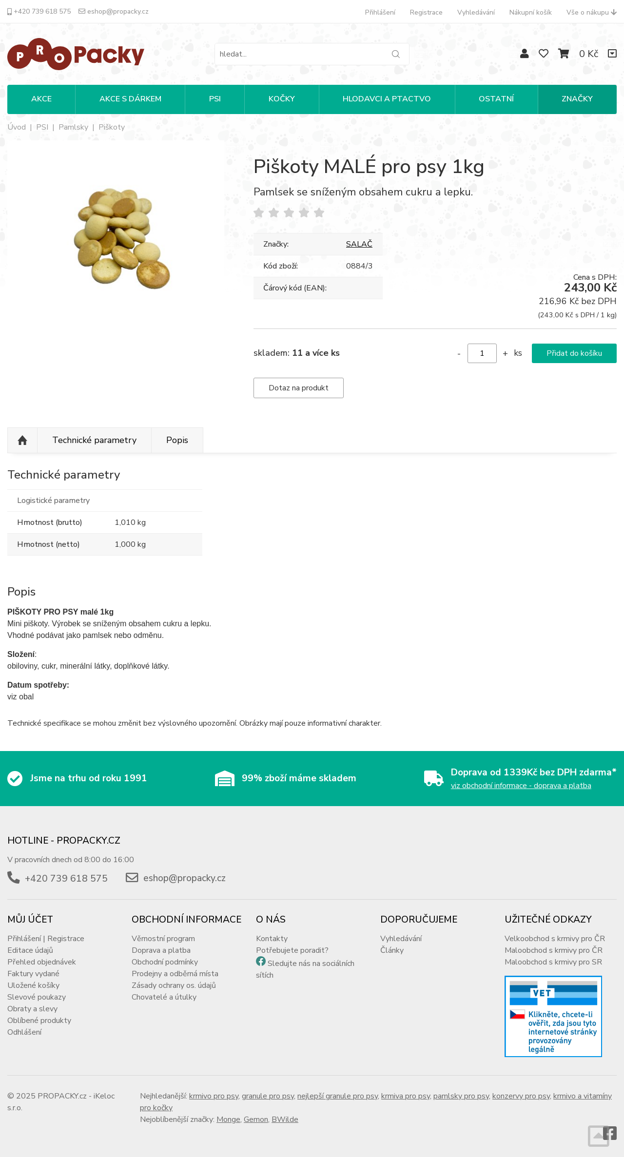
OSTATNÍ (496, 99)
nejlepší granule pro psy (337, 1096)
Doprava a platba (161, 950)
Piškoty (111, 127)
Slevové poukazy (36, 997)
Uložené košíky (33, 985)
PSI (215, 99)
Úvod (16, 127)
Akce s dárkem (130, 99)
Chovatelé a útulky (164, 997)
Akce (41, 99)
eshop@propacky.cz (113, 11)
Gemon (256, 1119)
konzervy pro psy (521, 1096)
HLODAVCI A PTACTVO (387, 99)
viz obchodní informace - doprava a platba (521, 785)
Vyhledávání (476, 12)
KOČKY (282, 99)
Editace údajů (30, 950)
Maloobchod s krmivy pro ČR (554, 950)
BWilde (285, 1119)
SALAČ (359, 244)
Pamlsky (73, 127)
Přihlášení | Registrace (45, 938)
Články (392, 950)
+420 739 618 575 (39, 11)
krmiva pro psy (405, 1096)
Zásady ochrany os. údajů (174, 985)
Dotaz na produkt (299, 388)
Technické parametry (94, 440)
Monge (228, 1119)
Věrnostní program (163, 938)
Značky (577, 99)
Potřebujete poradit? (292, 950)
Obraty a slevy (32, 1008)
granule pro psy (268, 1096)
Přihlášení (380, 12)
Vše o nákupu (591, 12)
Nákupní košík (530, 12)
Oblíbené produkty (39, 1020)
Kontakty (272, 938)
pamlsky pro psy (461, 1096)
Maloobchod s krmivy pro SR (553, 962)
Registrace (426, 12)
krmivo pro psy (213, 1096)
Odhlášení (24, 1032)
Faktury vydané (33, 973)
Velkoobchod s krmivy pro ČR (555, 938)
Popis (177, 440)
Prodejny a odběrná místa (175, 973)
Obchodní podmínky (165, 962)
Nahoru (22, 440)
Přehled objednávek (41, 962)
